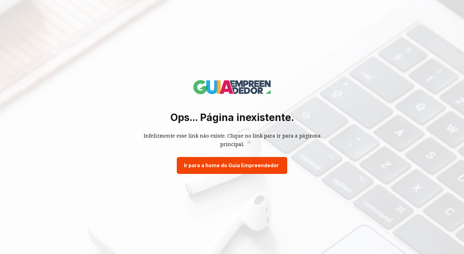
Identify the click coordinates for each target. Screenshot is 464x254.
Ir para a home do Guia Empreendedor (231, 165)
